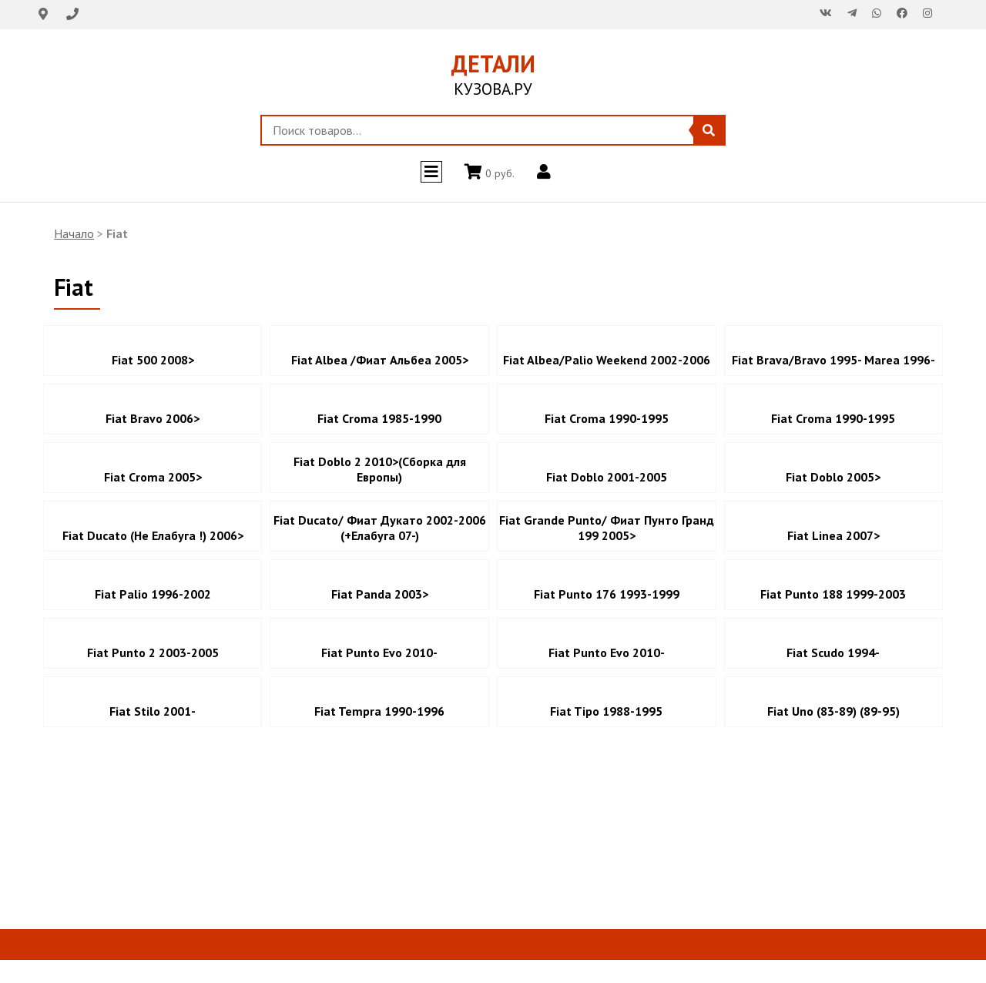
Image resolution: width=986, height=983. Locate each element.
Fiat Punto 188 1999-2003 (833, 594)
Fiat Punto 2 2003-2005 (153, 652)
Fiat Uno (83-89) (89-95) (833, 711)
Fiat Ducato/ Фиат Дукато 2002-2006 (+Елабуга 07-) (379, 527)
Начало (74, 233)
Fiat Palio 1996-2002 (153, 594)
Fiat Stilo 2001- (152, 711)
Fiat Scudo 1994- (833, 652)
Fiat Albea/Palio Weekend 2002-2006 (606, 359)
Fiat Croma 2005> (153, 477)
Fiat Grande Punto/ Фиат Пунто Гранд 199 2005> (606, 527)
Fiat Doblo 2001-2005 (606, 477)
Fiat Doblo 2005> (833, 477)
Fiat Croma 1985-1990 (379, 418)
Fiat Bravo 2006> (153, 418)
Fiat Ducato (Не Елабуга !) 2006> (152, 535)
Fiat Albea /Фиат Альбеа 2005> (379, 359)
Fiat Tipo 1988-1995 (606, 711)
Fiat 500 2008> (153, 359)
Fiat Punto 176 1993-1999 (606, 594)
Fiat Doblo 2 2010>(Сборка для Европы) (379, 469)
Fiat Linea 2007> (833, 535)
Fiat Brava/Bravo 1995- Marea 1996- (833, 359)
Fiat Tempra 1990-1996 (379, 711)
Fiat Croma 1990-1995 (607, 418)
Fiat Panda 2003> (379, 594)
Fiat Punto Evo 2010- (379, 652)
